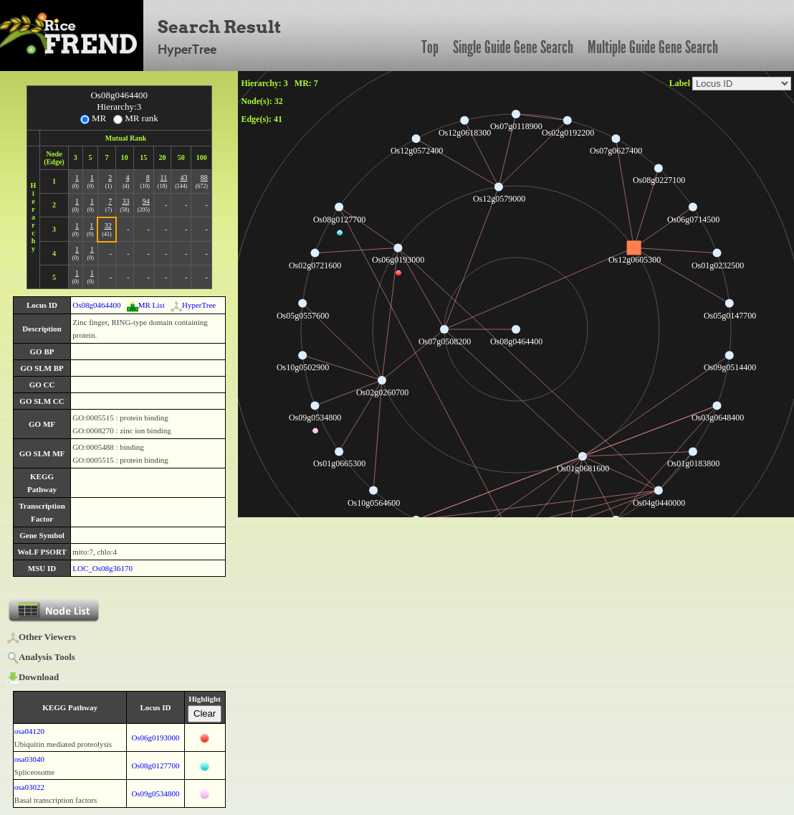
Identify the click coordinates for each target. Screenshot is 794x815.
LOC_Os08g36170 (102, 568)
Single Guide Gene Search (513, 47)
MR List (146, 305)
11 (164, 178)
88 (204, 178)
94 (146, 201)
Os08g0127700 (155, 765)
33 (126, 201)
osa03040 (29, 759)
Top (430, 47)
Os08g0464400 (96, 305)
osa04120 (29, 731)
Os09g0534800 (155, 793)
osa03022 (29, 787)
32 (108, 226)
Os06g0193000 (155, 737)
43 (183, 178)
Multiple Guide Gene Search (653, 47)
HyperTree (193, 305)
